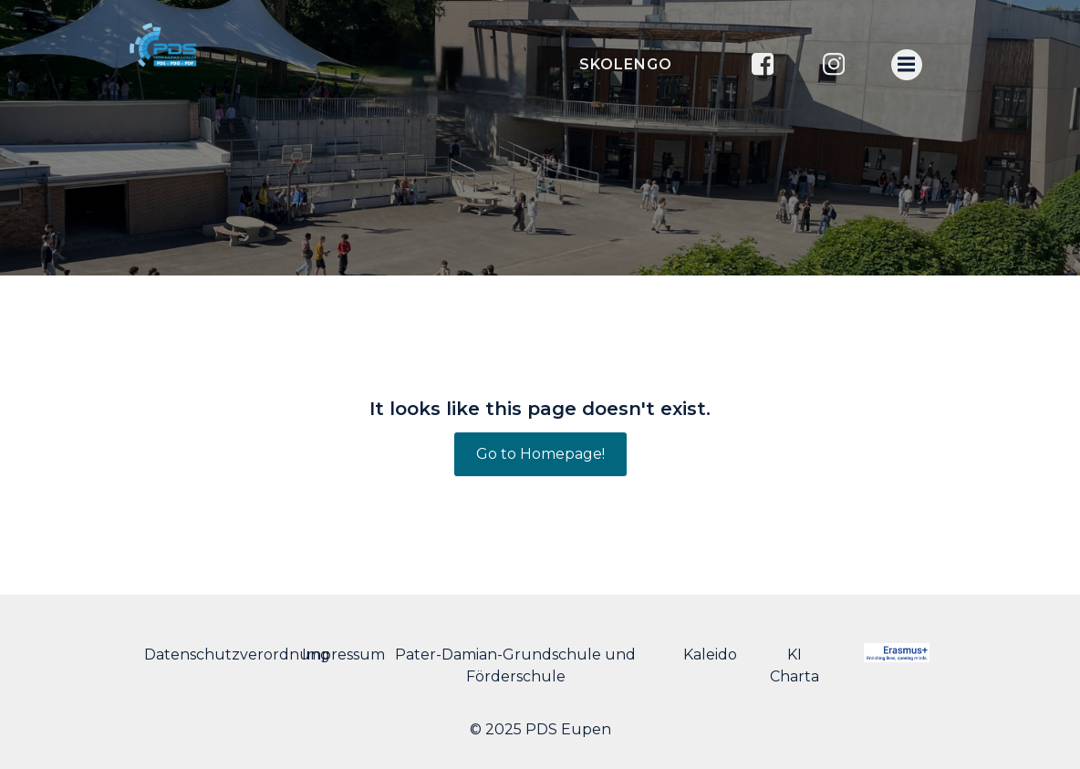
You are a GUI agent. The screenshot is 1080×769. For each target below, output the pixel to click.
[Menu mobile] (906, 64)
